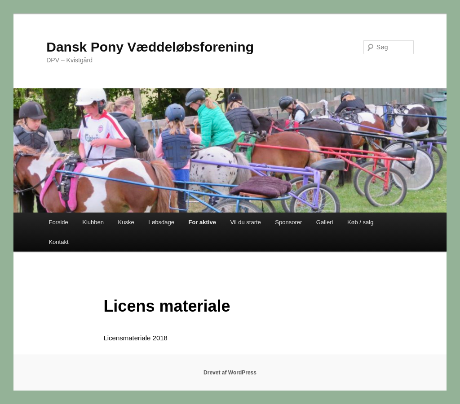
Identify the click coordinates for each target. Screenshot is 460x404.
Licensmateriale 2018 (135, 338)
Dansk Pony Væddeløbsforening (150, 46)
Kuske (126, 222)
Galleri (324, 222)
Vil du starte (245, 222)
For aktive (202, 222)
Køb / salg (360, 222)
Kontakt (58, 242)
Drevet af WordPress (230, 372)
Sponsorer (288, 222)
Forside (58, 222)
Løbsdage (161, 222)
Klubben (93, 222)
